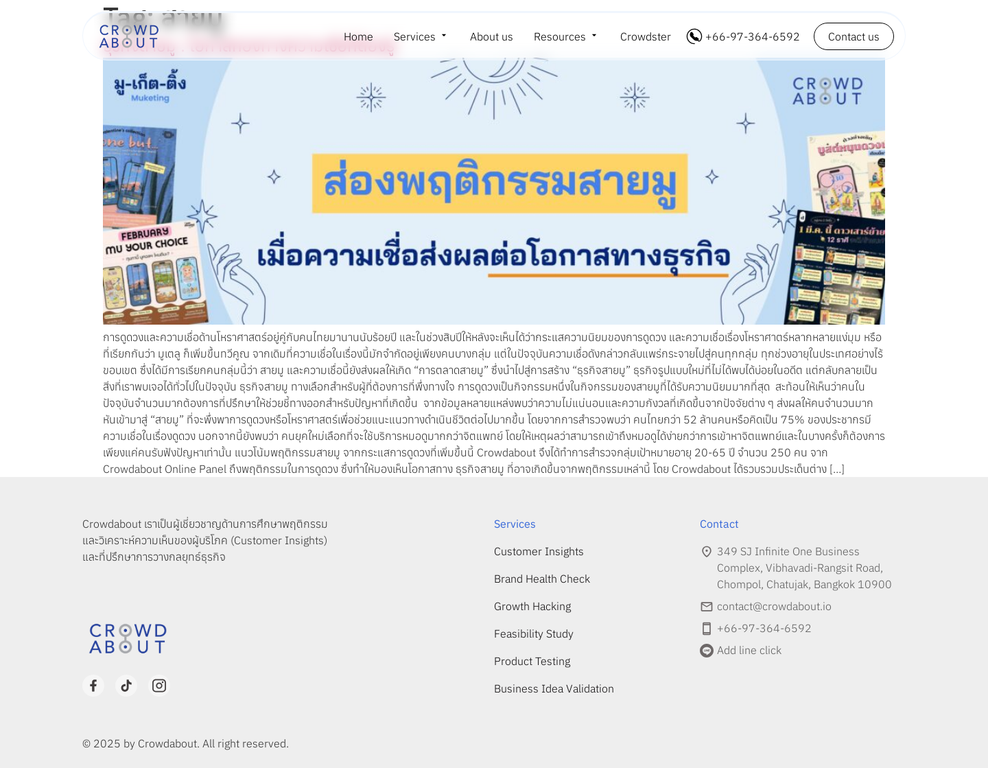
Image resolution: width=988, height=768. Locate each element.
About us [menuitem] (491, 36)
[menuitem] (421, 36)
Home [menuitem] (358, 36)
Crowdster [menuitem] (645, 36)
